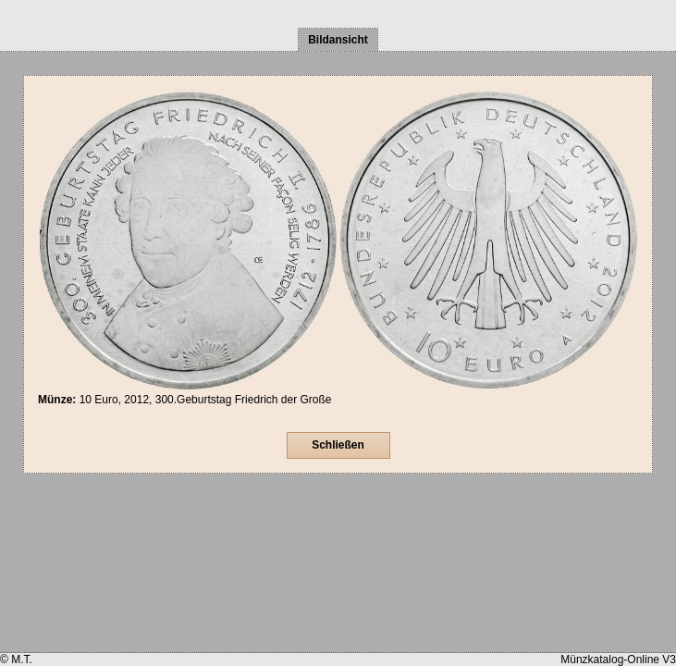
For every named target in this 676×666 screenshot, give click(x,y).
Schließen (338, 444)
